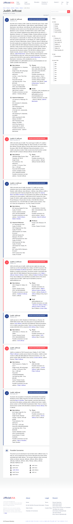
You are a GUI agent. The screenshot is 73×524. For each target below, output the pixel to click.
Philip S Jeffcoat (14, 354)
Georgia (56, 28)
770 (55, 74)
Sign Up (67, 3)
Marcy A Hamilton (19, 400)
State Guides (18, 3)
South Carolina (58, 32)
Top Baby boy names (58, 509)
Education (36, 2)
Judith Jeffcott (14, 470)
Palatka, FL (57, 44)
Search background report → (37, 19)
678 (55, 70)
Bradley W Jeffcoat (21, 269)
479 (55, 68)
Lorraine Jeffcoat (38, 357)
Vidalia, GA (57, 48)
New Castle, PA (58, 42)
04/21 (60, 505)
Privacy (47, 505)
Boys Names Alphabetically (59, 514)
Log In (62, 3)
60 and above (58, 56)
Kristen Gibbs (43, 308)
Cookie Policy (48, 508)
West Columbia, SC (59, 50)
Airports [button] (56, 2)
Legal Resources (27, 3)
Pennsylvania (58, 30)
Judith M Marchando (20, 53)
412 (55, 66)
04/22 (57, 505)
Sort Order (45, 15)
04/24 (60, 504)
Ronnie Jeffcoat (40, 405)
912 (55, 80)
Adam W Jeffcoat (41, 217)
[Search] (58, 11)
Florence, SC (58, 38)
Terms (46, 502)
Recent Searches (57, 502)
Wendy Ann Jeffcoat (38, 304)
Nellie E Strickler (20, 194)
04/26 (54, 504)
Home (27, 502)
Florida (56, 26)
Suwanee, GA (58, 46)
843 (55, 78)
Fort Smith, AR (58, 40)
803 (55, 76)
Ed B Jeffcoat (18, 323)
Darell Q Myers (21, 217)
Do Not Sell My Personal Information (35, 505)
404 (55, 64)
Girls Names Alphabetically (59, 510)
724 (55, 72)
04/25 (57, 504)
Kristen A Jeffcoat (19, 275)
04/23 (54, 505)
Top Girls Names (57, 512)
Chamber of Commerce (45, 3)
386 (55, 62)
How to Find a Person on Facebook (61, 507)
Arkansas (57, 24)
